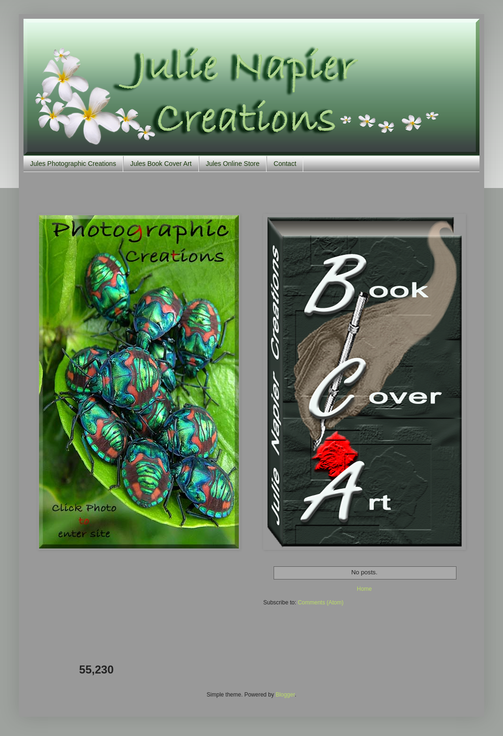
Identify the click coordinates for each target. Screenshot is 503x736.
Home (364, 589)
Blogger (285, 694)
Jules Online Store (232, 163)
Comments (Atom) (320, 602)
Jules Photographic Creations (73, 163)
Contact (285, 163)
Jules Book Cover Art (161, 163)
